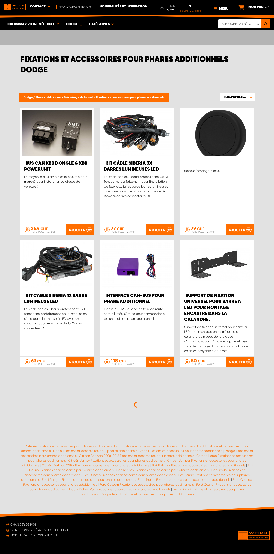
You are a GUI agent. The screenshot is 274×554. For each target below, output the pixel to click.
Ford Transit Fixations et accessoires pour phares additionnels (184, 480)
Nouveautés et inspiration (123, 6)
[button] (237, 97)
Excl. (172, 10)
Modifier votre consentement (33, 535)
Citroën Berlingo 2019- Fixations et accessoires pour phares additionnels (95, 465)
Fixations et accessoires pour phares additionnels (130, 97)
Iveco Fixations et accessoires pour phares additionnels (180, 451)
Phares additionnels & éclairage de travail (65, 97)
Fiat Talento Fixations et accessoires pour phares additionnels (162, 470)
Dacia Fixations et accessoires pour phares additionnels (95, 451)
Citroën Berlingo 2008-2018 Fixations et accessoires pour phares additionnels (136, 456)
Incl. (172, 6)
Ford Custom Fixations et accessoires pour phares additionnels (147, 485)
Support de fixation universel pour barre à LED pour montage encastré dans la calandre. (212, 307)
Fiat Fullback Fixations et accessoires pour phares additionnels (198, 465)
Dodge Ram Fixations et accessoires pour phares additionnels (147, 494)
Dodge (28, 97)
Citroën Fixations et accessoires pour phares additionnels (69, 446)
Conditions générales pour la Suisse (39, 530)
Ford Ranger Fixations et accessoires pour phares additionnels (89, 480)
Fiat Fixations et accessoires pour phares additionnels (154, 446)
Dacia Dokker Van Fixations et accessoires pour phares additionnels (119, 489)
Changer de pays (23, 524)
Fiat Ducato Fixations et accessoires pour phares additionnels (129, 475)
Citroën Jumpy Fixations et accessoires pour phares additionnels (116, 460)
